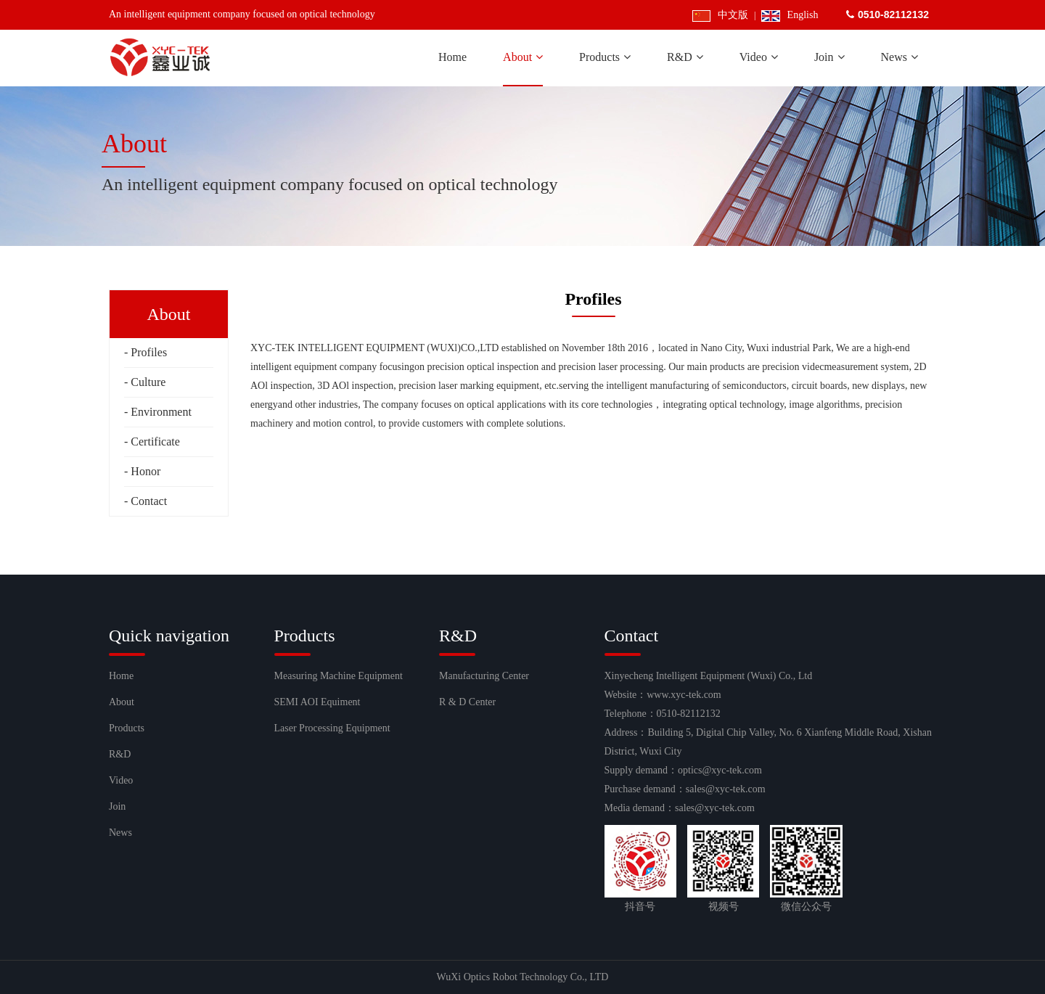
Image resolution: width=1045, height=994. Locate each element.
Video (121, 780)
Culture (148, 382)
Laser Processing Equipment (332, 728)
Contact (149, 501)
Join (117, 806)
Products (126, 728)
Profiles (149, 352)
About (121, 702)
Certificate (155, 441)
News (120, 832)
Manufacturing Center (484, 675)
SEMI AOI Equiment (317, 702)
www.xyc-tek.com (684, 694)
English (789, 14)
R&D (120, 754)
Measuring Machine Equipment (338, 675)
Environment (161, 412)
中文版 (720, 14)
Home (121, 675)
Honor (145, 471)
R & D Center (467, 702)
